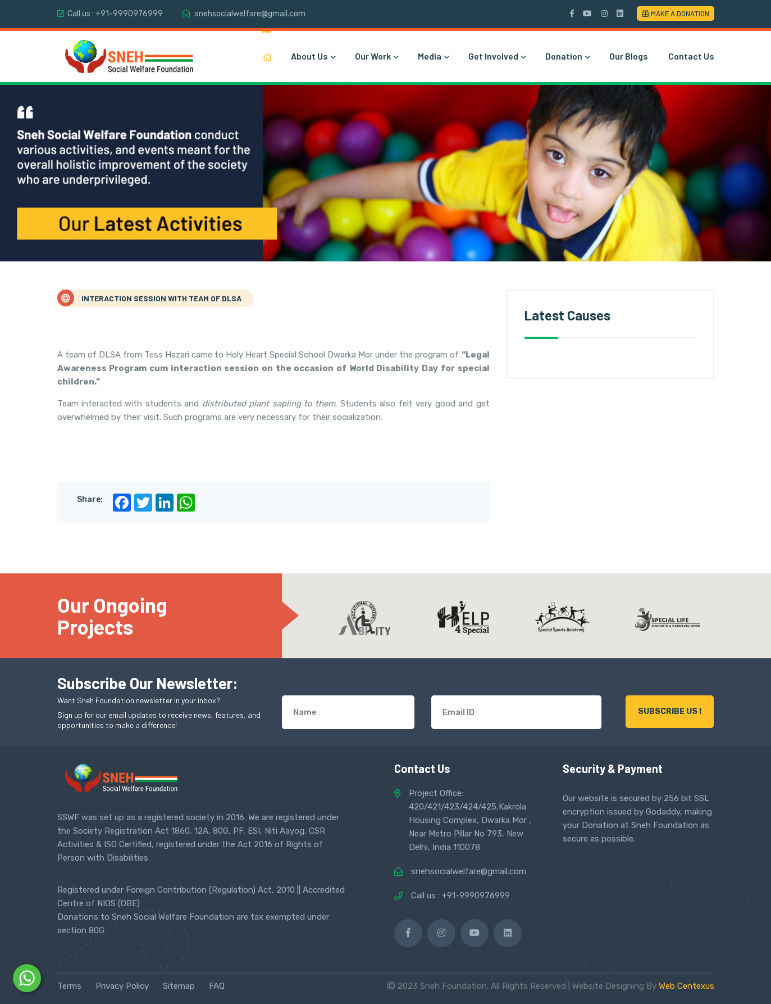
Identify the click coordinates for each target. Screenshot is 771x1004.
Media (433, 56)
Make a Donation (675, 13)
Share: (90, 499)
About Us (313, 56)
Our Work (376, 56)
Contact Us (691, 56)
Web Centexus (686, 986)
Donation (567, 56)
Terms (69, 986)
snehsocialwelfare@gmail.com (250, 14)
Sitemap (179, 986)
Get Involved (496, 56)
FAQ (217, 986)
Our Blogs (628, 56)
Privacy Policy (122, 986)
